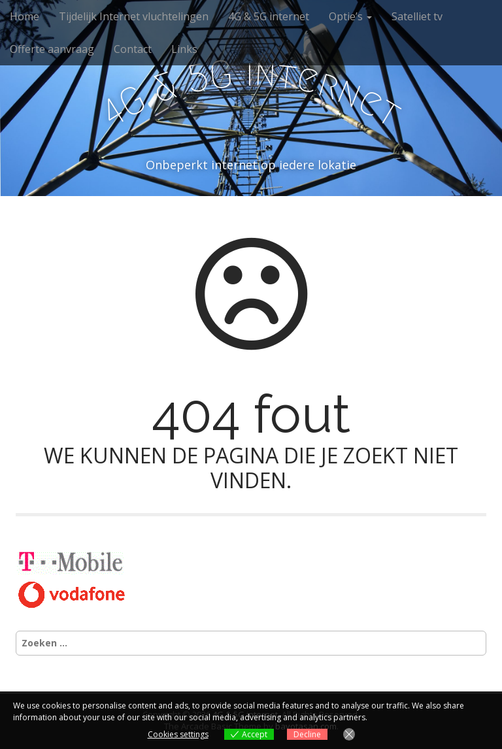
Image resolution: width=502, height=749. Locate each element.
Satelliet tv (417, 16)
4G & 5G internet (268, 16)
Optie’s (350, 16)
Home (24, 16)
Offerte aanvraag (52, 49)
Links (184, 49)
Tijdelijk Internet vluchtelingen (134, 16)
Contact (133, 49)
